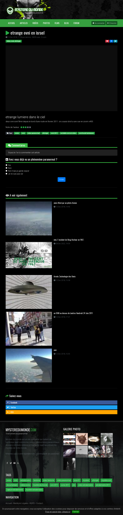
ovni (55, 350)
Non (10, 168)
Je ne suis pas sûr (15, 174)
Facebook (12, 402)
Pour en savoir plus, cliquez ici (57, 512)
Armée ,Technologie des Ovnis (65, 276)
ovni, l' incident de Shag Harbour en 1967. (69, 239)
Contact (39, 503)
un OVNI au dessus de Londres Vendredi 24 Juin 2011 (73, 313)
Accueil (12, 23)
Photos (46, 23)
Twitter (11, 407)
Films (57, 23)
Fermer (76, 512)
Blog (66, 23)
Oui (9, 165)
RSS (10, 412)
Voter (61, 179)
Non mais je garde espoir (18, 171)
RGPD (32, 503)
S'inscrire (111, 23)
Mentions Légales (20, 503)
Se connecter (98, 23)
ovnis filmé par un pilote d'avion (65, 202)
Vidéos (35, 23)
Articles (24, 23)
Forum (76, 23)
